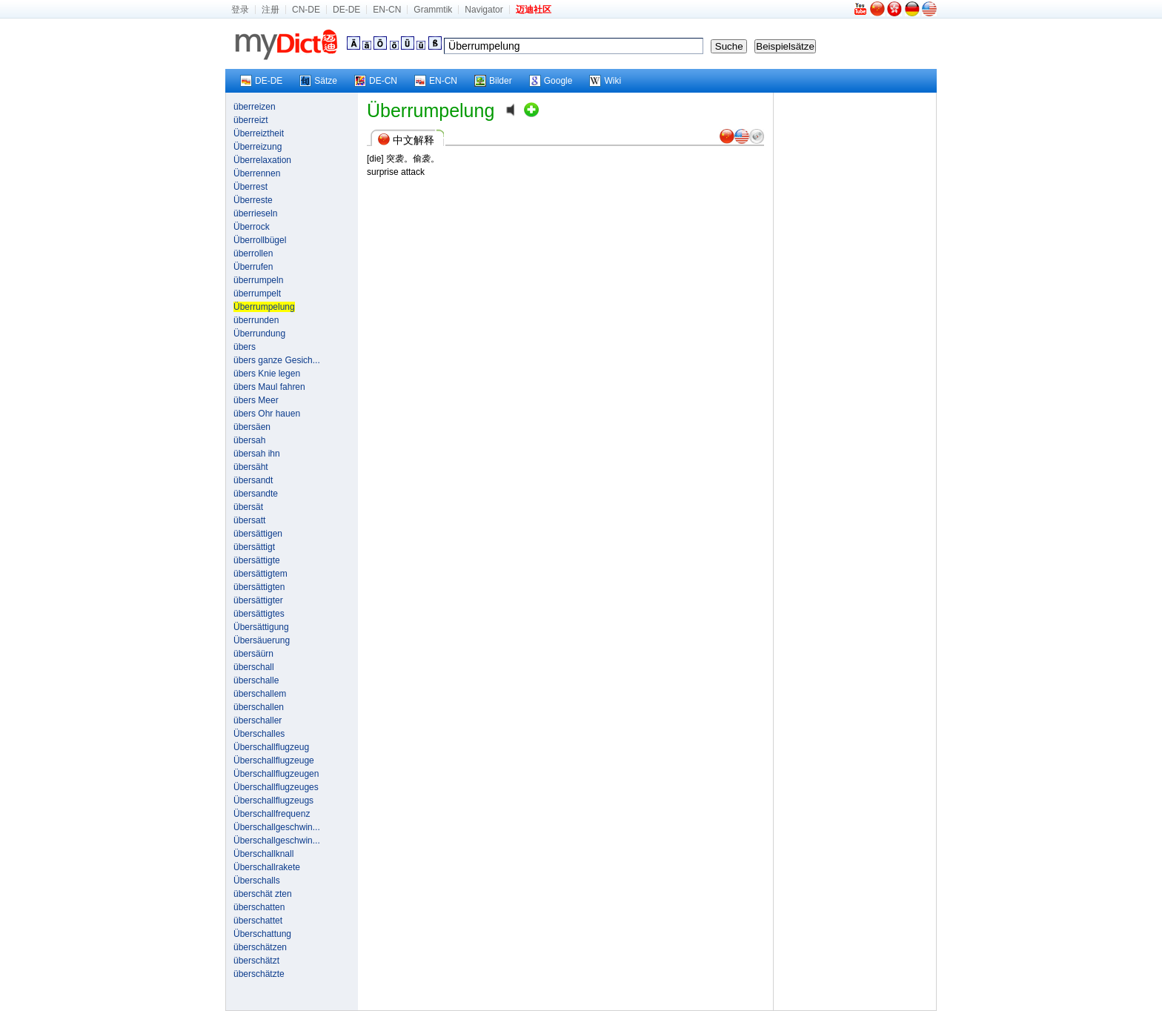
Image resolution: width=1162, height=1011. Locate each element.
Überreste (253, 200)
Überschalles (259, 734)
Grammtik (433, 9)
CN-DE (306, 9)
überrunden (256, 320)
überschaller (257, 720)
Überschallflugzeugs (273, 800)
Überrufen (253, 267)
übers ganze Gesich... (276, 360)
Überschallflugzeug (271, 747)
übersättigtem (260, 574)
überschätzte (259, 974)
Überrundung (259, 333)
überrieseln (255, 213)
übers (244, 347)
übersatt (249, 520)
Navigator (483, 9)
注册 (270, 9)
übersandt (253, 480)
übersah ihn (256, 453)
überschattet (257, 920)
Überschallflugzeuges (276, 787)
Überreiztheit (258, 133)
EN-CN (387, 9)
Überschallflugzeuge (273, 760)
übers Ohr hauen (266, 413)
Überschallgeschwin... (276, 827)
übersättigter (258, 600)
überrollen (253, 253)
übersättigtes (259, 614)
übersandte (255, 493)
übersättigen (257, 533)
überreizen (254, 107)
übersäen (251, 427)
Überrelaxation (262, 160)
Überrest (250, 187)
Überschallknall (263, 854)
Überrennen (256, 173)
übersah (249, 440)
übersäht (250, 467)
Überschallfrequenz (271, 814)
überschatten (259, 907)
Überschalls (256, 880)
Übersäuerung (261, 640)
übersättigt (254, 547)
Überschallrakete (266, 867)
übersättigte (256, 560)
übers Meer (256, 400)
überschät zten (262, 894)
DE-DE (346, 9)
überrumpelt (257, 293)
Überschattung (262, 934)
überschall (253, 667)
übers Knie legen (266, 373)
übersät (248, 507)
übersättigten (259, 587)
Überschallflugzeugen (276, 774)
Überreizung (257, 147)
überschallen (258, 707)
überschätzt (256, 960)
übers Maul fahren (269, 387)
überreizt (250, 120)
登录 (240, 9)
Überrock (251, 227)
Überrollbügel (259, 240)
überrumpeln (258, 280)
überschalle (256, 680)
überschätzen (260, 947)
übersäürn (253, 654)
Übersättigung (261, 627)
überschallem (259, 694)
